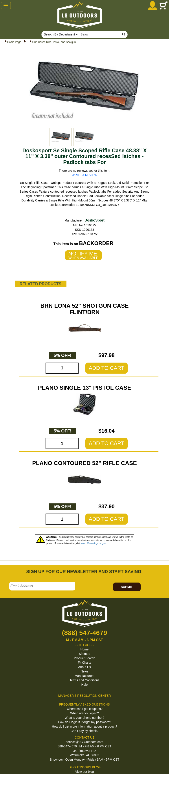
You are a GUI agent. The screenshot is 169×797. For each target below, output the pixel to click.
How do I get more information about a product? (84, 726)
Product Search (84, 658)
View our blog (84, 771)
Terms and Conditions (84, 680)
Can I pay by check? (85, 731)
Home (84, 649)
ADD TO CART (106, 368)
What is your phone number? (84, 717)
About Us (84, 667)
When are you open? (84, 713)
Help (84, 684)
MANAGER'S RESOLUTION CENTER (84, 695)
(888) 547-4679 (84, 632)
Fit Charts (84, 662)
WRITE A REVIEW (84, 175)
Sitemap (84, 653)
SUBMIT (127, 587)
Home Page (14, 42)
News (84, 671)
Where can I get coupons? (84, 709)
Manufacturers (84, 676)
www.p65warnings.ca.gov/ (93, 543)
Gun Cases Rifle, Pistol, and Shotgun (54, 42)
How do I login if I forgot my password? (84, 722)
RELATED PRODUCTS (40, 284)
